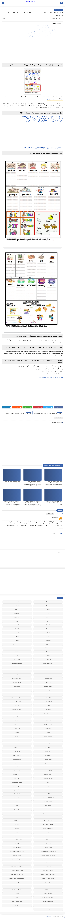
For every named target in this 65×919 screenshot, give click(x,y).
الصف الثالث (17, 713)
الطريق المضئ (30, 2)
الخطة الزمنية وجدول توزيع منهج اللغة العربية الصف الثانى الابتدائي (42, 148)
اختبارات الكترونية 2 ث (48, 663)
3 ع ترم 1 (48, 632)
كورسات (48, 832)
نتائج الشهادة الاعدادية (48, 901)
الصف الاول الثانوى (48, 713)
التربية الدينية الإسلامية (17, 678)
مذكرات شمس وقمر (16, 859)
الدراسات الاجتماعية (16, 701)
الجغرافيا (48, 694)
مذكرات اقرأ (48, 843)
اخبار (17, 655)
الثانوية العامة (17, 686)
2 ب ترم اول (16, 613)
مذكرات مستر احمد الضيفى (48, 870)
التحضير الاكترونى (48, 678)
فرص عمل (17, 813)
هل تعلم (48, 905)
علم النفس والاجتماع (48, 813)
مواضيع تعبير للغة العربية (48, 897)
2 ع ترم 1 (17, 621)
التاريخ (16, 674)
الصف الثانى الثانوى (48, 724)
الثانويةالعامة (48, 690)
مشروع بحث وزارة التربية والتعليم (16, 878)
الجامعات (17, 690)
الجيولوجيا (17, 694)
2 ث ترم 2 (48, 617)
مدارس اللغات (48, 840)
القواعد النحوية (17, 740)
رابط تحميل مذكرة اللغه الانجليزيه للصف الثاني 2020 (51, 377)
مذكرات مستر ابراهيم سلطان (16, 866)
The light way (55, 517)
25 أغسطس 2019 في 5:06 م (52, 519)
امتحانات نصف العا (48, 774)
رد (60, 528)
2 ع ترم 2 (48, 625)
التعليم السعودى (17, 682)
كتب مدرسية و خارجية (48, 828)
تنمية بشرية (17, 793)
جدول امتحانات (17, 797)
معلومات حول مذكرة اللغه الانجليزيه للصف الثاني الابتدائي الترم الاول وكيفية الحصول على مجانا (39, 36)
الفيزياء (17, 736)
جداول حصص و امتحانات (48, 797)
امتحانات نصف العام (16, 774)
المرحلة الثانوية (48, 763)
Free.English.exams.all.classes (48, 648)
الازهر (17, 671)
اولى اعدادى (16, 778)
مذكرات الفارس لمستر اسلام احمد (48, 851)
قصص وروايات (17, 820)
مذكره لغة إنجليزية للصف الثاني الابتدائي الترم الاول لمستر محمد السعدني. (43, 26)
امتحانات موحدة (48, 770)
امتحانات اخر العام (48, 767)
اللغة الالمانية (17, 744)
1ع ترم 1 (48, 609)
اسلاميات (17, 667)
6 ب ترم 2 (17, 640)
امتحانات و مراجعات (48, 778)
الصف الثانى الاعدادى (16, 721)
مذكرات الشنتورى (17, 847)
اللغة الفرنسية (17, 751)
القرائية (48, 740)
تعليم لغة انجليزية (48, 790)
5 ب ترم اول (48, 640)
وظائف (48, 909)
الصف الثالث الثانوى (17, 717)
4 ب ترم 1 (17, 632)
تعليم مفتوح (17, 790)
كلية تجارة (17, 828)
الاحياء (48, 671)
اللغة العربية (48, 751)
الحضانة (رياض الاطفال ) (16, 697)
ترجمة (48, 786)
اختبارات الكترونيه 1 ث (17, 663)
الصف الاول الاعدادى (16, 709)
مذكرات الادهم (17, 843)
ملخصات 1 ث (48, 886)
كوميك (16, 832)
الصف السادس (16, 728)
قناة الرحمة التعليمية (48, 824)
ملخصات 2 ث (17, 886)
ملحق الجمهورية (17, 882)
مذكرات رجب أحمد (17, 855)
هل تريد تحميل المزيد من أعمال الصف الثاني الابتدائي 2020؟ (47, 28)
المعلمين (17, 763)
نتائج (17, 897)
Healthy (17, 648)
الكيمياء (48, 744)
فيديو (48, 817)
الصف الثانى (48, 721)
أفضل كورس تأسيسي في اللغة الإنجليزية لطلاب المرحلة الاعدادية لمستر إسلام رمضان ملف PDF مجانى (53, 483)
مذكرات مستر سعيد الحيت (17, 870)
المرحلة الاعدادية (17, 759)
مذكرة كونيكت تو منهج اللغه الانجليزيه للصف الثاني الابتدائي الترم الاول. (44, 32)
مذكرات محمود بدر (48, 866)
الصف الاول (48, 709)
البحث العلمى (48, 674)
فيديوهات (17, 817)
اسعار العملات (48, 667)
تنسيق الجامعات (48, 793)
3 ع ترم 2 (17, 628)
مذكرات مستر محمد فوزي (17, 874)
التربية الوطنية (48, 682)
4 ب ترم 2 (48, 636)
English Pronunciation (17, 644)
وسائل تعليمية (16, 905)
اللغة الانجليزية (58, 9)
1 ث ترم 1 (48, 605)
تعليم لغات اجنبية (17, 786)
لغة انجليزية (48, 836)
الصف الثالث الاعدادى (48, 717)
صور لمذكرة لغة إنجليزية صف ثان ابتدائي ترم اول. (49, 30)
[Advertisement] (32, 50)
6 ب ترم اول (48, 644)
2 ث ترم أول (16, 617)
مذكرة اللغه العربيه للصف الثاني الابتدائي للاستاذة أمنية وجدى (44, 121)
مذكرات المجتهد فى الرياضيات (17, 851)
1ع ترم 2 (17, 609)
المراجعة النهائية (17, 755)
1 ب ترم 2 (17, 602)
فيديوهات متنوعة (48, 820)
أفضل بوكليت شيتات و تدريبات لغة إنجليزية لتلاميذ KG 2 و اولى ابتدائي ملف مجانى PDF (53, 503)
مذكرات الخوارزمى (48, 847)
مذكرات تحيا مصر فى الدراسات (48, 855)
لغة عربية (17, 836)
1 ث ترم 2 (17, 605)
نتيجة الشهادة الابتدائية (17, 901)
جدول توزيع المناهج (48, 801)
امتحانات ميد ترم (17, 770)
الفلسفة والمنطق (48, 736)
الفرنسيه (17, 732)
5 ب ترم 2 (17, 636)
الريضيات (17, 705)
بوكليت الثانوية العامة (17, 782)
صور (48, 809)
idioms (48, 655)
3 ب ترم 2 (48, 628)
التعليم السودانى (48, 686)
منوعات (17, 893)
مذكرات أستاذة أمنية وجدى (17, 840)
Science (48, 651)
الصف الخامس (17, 724)
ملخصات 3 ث (48, 889)
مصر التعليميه (48, 882)
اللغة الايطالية (17, 747)
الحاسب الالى (48, 697)
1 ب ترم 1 (48, 602)
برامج (48, 782)
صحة (17, 805)
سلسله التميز (48, 805)
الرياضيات (48, 705)
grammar (17, 651)
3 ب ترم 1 (17, 625)
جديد (17, 801)
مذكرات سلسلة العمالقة (48, 859)
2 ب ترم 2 (48, 613)
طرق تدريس (17, 809)
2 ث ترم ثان (48, 621)
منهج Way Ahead (48, 893)
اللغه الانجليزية (48, 755)
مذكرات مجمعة (16, 863)
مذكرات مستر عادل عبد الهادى (48, 874)
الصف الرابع (48, 728)
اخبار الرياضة (17, 659)
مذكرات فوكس (48, 863)
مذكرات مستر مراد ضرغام (48, 878)
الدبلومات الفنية (48, 701)
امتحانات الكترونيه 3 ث (17, 767)
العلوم (48, 732)
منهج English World (16, 889)
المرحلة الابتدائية (48, 759)
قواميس (17, 824)
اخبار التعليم (48, 659)
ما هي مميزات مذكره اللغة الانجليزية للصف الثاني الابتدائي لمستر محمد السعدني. (42, 34)
